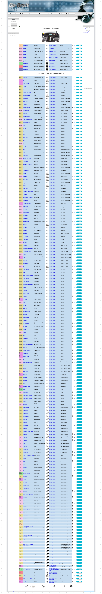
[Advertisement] (51, 21)
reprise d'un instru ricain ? (87, 28)
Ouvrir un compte (13, 30)
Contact (17, 591)
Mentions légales (11, 591)
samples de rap (13, 14)
